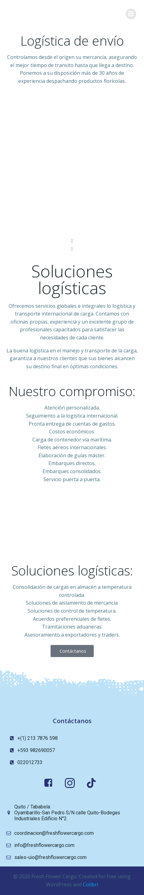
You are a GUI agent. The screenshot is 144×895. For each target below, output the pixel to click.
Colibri (90, 884)
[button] (72, 241)
